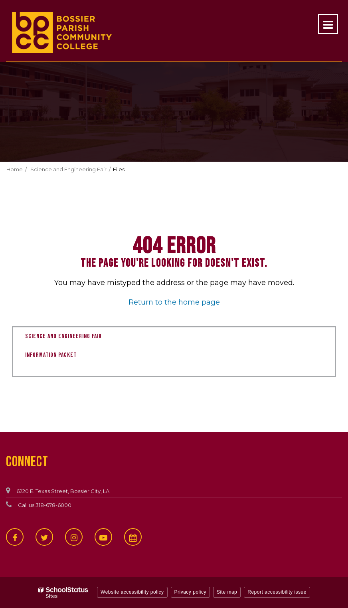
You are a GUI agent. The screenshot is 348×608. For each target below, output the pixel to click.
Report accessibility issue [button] (276, 592)
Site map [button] (227, 592)
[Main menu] (328, 24)
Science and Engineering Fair (68, 169)
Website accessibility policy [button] (132, 592)
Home (14, 169)
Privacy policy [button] (190, 592)
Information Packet (51, 355)
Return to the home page (174, 302)
